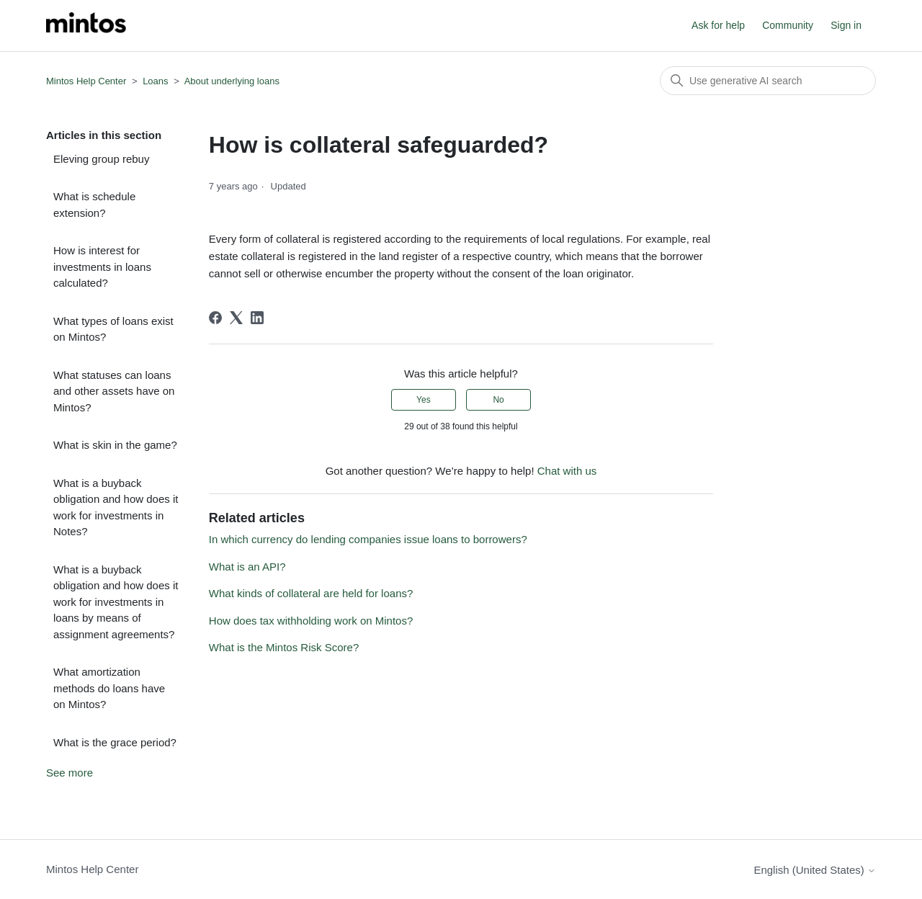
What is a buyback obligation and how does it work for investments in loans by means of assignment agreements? (115, 601)
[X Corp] (236, 317)
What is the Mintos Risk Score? (284, 647)
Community (787, 25)
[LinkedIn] (257, 317)
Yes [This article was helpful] (423, 400)
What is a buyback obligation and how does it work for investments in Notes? (115, 507)
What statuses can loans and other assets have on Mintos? (113, 391)
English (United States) (814, 870)
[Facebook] (215, 317)
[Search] (768, 80)
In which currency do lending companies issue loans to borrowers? (368, 539)
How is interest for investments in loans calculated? (102, 266)
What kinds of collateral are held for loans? (311, 593)
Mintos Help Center (86, 81)
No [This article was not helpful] (498, 400)
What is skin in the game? (115, 445)
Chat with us (567, 471)
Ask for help (718, 25)
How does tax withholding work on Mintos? (311, 620)
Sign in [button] (846, 25)
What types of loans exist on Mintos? (113, 329)
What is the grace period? (114, 742)
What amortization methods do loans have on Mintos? (109, 688)
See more (69, 772)
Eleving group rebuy (101, 159)
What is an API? (247, 566)
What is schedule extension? (94, 204)
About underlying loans (231, 81)
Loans (155, 81)
